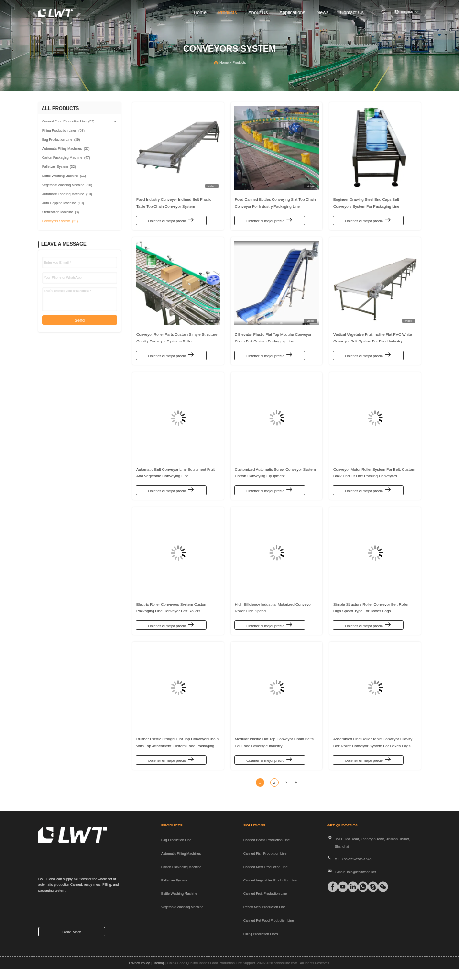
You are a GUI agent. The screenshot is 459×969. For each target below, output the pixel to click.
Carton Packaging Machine (181, 867)
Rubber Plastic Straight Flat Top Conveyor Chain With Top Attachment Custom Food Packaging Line (177, 744)
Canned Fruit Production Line (265, 893)
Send (80, 320)
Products (239, 62)
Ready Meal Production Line (264, 907)
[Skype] (370, 886)
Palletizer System (174, 880)
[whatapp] (360, 886)
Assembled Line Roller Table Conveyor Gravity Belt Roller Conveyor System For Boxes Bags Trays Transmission (372, 744)
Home (224, 62)
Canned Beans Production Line (266, 840)
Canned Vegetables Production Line (270, 880)
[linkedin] (350, 886)
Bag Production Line (176, 840)
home (200, 12)
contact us (351, 12)
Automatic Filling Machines (181, 853)
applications (292, 12)
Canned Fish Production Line (264, 853)
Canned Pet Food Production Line (268, 920)
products (227, 12)
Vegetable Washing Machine (182, 907)
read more (71, 932)
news (322, 12)
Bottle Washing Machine (179, 893)
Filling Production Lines (260, 934)
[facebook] (330, 886)
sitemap (159, 963)
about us (258, 12)
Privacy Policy (139, 963)
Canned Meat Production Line (265, 867)
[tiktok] (340, 886)
